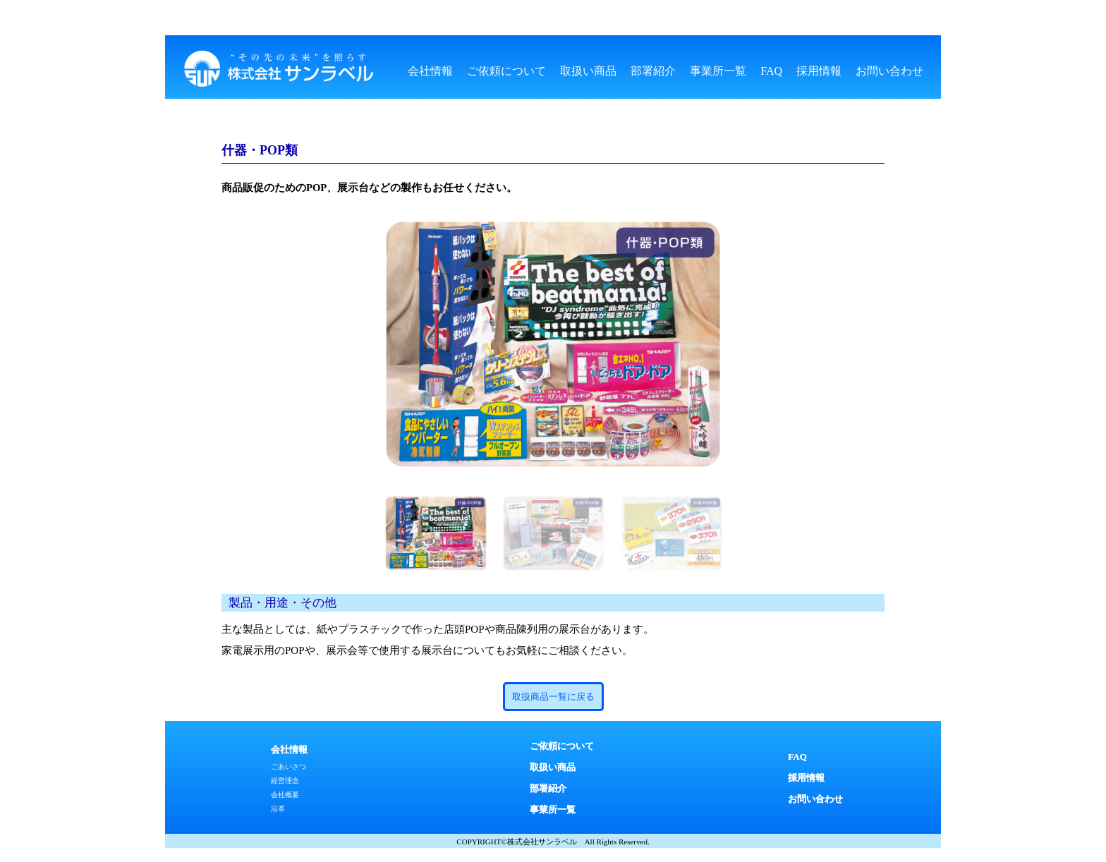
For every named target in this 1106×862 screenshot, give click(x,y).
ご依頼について (506, 71)
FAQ (771, 71)
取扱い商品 (588, 71)
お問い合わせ (889, 71)
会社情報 (430, 71)
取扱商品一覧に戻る (553, 696)
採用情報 (818, 71)
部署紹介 (653, 71)
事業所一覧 (718, 71)
